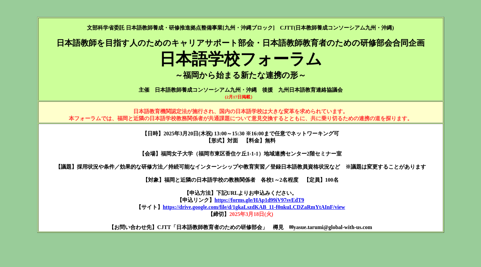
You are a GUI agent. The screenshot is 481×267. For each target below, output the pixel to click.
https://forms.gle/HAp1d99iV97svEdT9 (259, 200)
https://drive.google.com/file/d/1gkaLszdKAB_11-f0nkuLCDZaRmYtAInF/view (254, 207)
